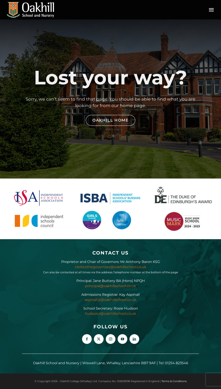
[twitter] (99, 339)
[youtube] (122, 339)
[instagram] (110, 339)
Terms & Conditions (174, 381)
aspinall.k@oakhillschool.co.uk (110, 300)
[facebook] (87, 339)
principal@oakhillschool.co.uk (110, 286)
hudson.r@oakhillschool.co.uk (110, 314)
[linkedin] (134, 339)
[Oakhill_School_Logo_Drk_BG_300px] (30, 3)
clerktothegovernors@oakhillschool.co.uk (110, 267)
